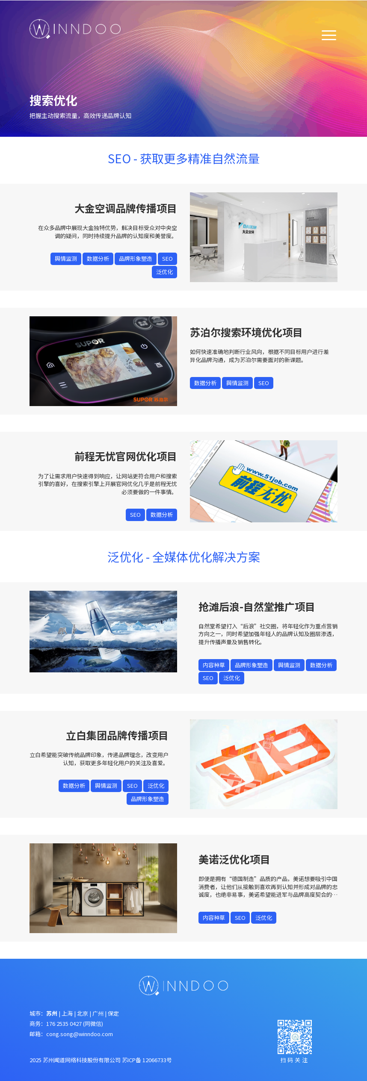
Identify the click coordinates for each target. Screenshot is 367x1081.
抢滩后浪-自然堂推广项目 (256, 606)
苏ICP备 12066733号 (147, 1060)
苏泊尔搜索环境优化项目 (246, 331)
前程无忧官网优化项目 (125, 455)
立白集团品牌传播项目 (117, 735)
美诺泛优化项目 (234, 858)
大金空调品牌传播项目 (125, 207)
